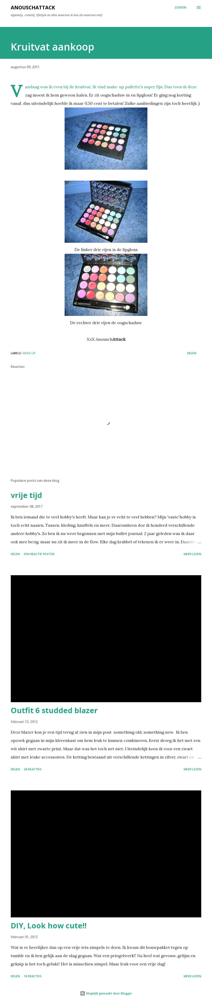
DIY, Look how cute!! (49, 925)
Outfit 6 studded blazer (54, 710)
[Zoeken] (180, 7)
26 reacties (32, 769)
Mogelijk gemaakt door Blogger (106, 993)
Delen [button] (191, 353)
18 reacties (32, 976)
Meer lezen (192, 554)
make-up (28, 353)
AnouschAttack (33, 7)
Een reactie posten (39, 554)
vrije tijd (26, 495)
